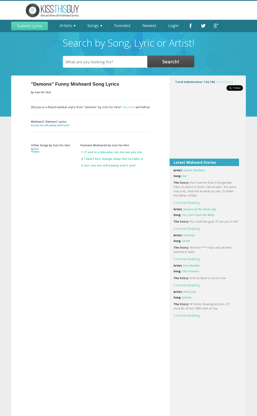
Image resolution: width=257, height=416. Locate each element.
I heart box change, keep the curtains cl (113, 159)
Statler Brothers (194, 170)
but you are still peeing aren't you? (50, 125)
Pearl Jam (189, 292)
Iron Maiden (191, 265)
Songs (93, 25)
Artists (66, 25)
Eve (184, 176)
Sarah (186, 241)
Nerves (35, 149)
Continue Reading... (187, 202)
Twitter (203, 26)
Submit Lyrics (29, 26)
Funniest (122, 25)
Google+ (215, 26)
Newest (149, 25)
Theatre (35, 151)
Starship (189, 235)
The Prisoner (190, 271)
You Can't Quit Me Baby (198, 215)
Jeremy (186, 297)
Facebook (191, 26)
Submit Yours (225, 82)
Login (173, 25)
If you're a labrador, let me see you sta (113, 152)
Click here (128, 107)
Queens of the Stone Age (200, 209)
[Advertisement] (208, 127)
